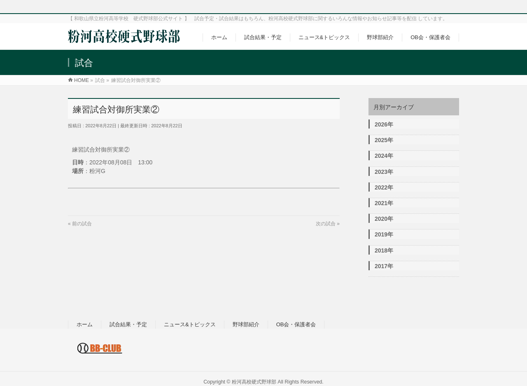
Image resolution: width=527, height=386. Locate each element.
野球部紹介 (246, 324)
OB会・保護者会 (296, 324)
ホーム (85, 324)
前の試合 (82, 224)
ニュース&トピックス (190, 324)
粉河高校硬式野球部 (254, 382)
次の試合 (326, 224)
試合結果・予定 (128, 324)
